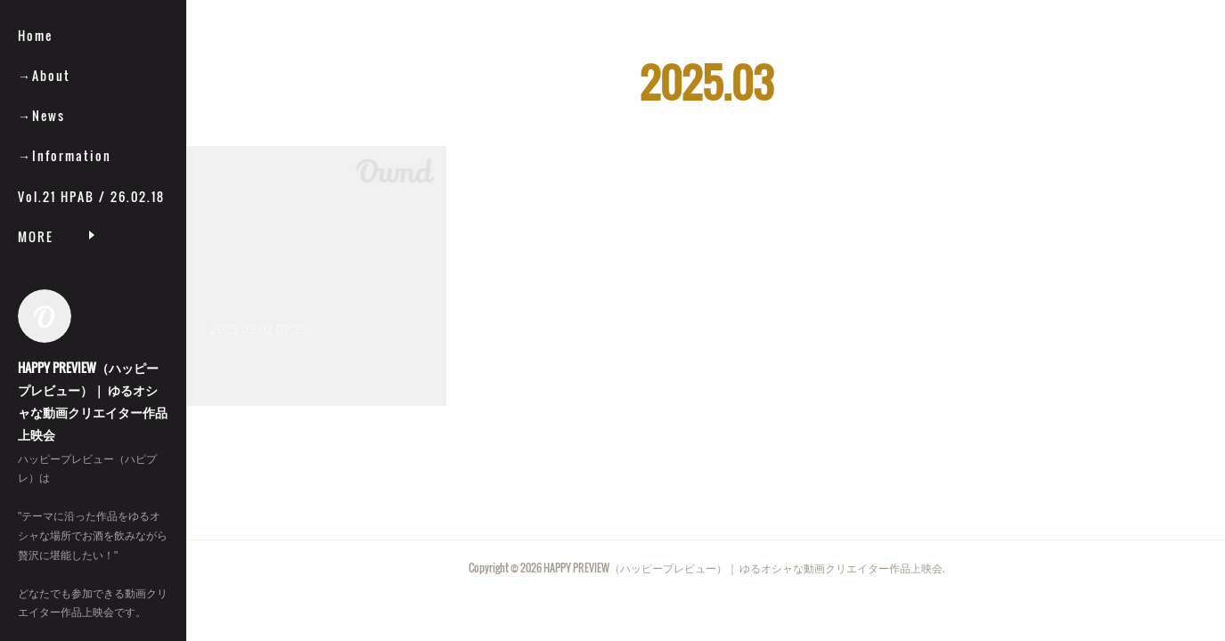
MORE (35, 236)
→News (41, 115)
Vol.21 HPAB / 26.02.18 (91, 196)
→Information (64, 155)
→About (44, 75)
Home (35, 35)
